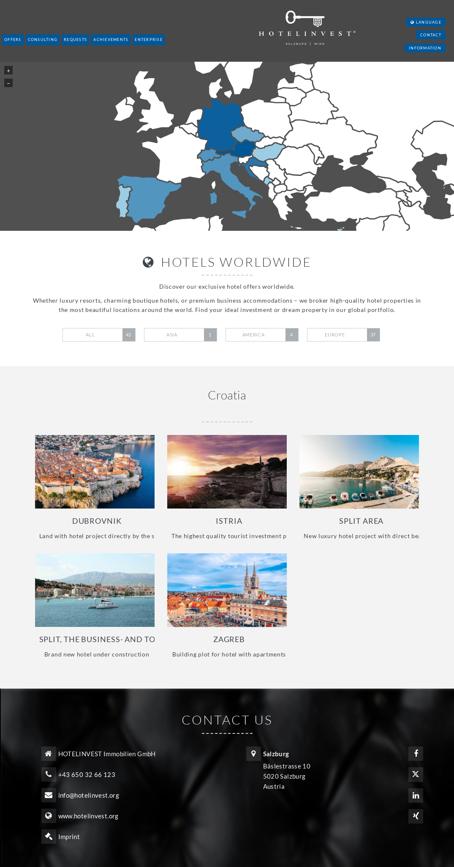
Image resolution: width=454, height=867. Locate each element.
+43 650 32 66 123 (86, 774)
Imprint (69, 836)
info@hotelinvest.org (89, 795)
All (110, 334)
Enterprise (149, 39)
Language (426, 22)
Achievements (110, 39)
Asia (191, 334)
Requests (75, 39)
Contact (430, 35)
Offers (13, 39)
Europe (352, 334)
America (270, 334)
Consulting (43, 39)
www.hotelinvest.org (88, 816)
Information (425, 48)
